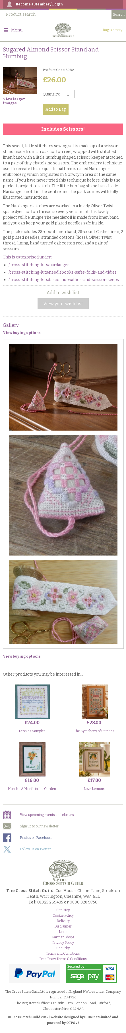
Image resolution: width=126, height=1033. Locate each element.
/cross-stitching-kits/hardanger (39, 264)
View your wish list (63, 303)
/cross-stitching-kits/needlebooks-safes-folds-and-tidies (63, 272)
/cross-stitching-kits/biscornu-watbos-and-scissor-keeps (64, 279)
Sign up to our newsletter (31, 826)
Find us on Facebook (27, 837)
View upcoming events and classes (38, 815)
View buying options (22, 333)
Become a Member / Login (39, 4)
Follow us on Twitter (27, 849)
